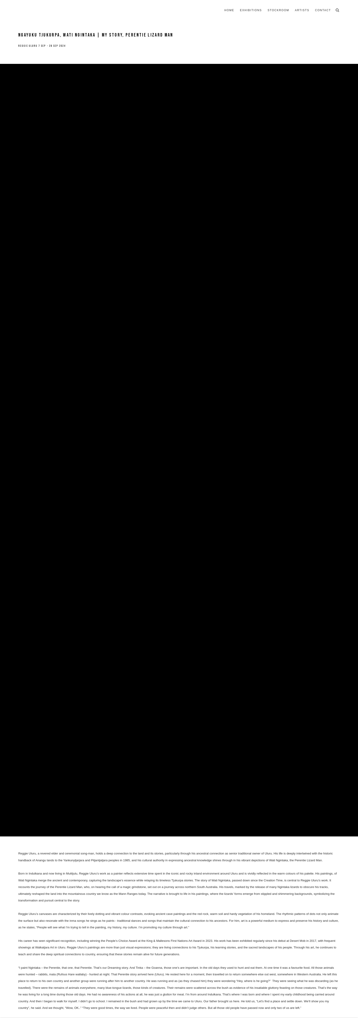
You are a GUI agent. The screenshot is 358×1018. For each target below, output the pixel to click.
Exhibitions (251, 10)
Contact (323, 10)
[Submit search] (338, 10)
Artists (302, 10)
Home (229, 10)
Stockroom (278, 10)
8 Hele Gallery (32, 10)
